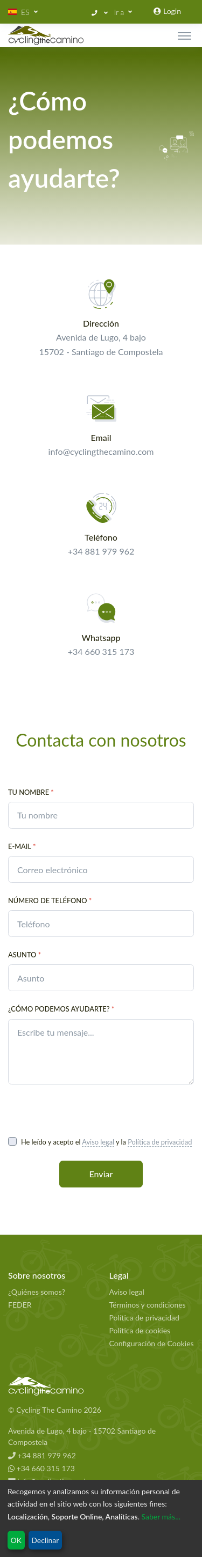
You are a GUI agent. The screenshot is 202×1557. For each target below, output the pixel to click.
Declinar (45, 1540)
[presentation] (90, 1110)
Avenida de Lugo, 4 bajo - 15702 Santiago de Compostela (82, 1436)
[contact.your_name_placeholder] (101, 815)
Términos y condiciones (147, 1304)
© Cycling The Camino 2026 (54, 1409)
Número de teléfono (50, 900)
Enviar (101, 1174)
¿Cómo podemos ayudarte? (61, 1009)
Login (167, 11)
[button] (23, 12)
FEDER (20, 1304)
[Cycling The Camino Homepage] (101, 1386)
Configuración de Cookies (151, 1343)
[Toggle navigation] (184, 35)
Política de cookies (140, 1330)
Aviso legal (98, 1142)
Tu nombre (31, 792)
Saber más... (161, 1516)
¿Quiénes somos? (36, 1291)
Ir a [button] (119, 12)
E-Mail (22, 846)
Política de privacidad (160, 1142)
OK (16, 1540)
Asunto (24, 954)
